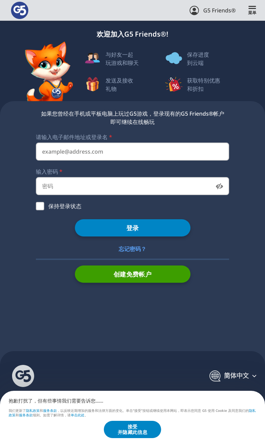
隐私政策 (33, 410)
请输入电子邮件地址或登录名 (74, 137)
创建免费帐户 (133, 274)
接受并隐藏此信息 (132, 429)
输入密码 (49, 171)
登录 (132, 228)
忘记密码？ (132, 249)
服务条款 (50, 410)
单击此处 (78, 415)
